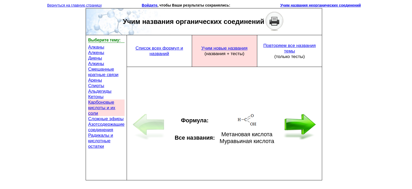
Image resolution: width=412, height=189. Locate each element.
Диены (95, 58)
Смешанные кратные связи (103, 71)
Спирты (96, 85)
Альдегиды (99, 91)
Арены (95, 80)
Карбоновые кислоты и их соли (101, 107)
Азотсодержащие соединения (106, 127)
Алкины (96, 63)
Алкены (96, 52)
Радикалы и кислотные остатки (100, 141)
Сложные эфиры (105, 118)
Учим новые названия (224, 48)
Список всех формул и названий (159, 50)
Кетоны (95, 96)
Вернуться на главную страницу (74, 5)
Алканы (96, 47)
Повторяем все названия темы (289, 48)
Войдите (149, 5)
